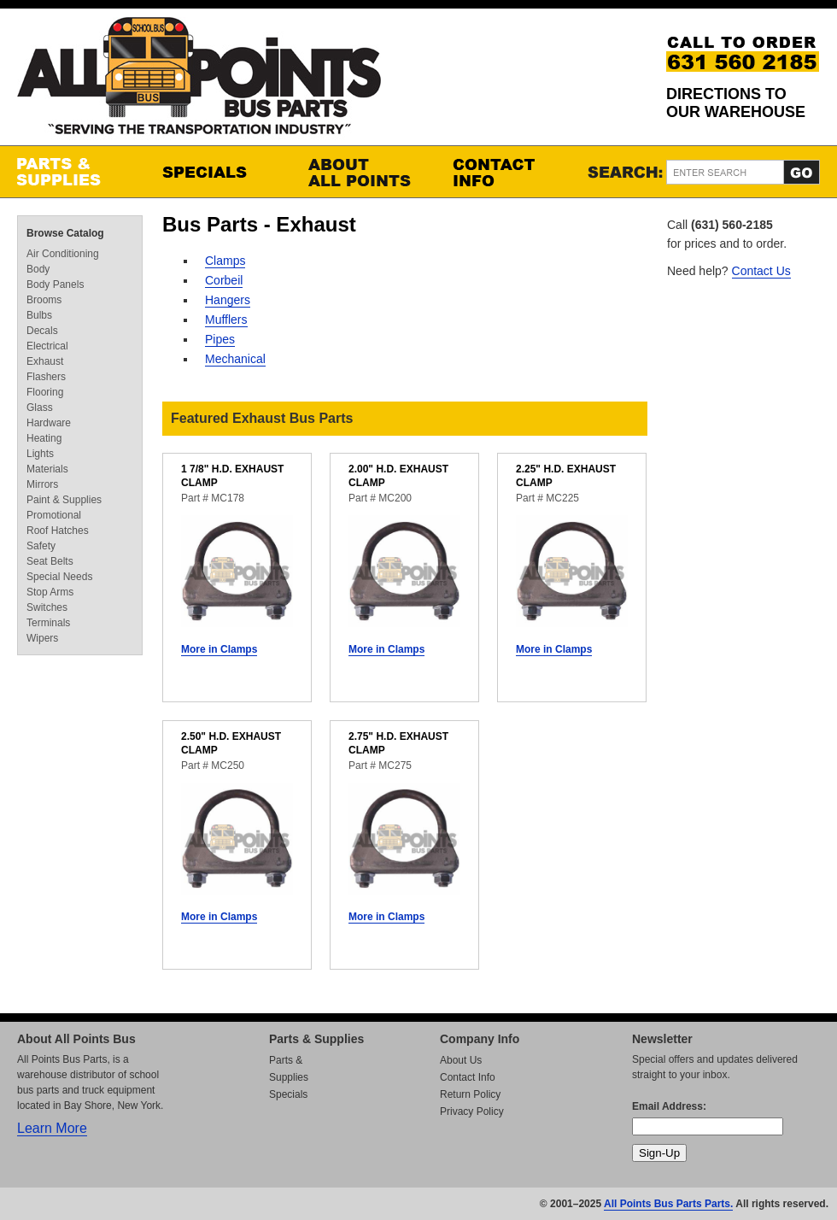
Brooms (43, 300)
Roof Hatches (57, 531)
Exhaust (44, 361)
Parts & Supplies (72, 171)
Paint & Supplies (64, 500)
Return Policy (470, 1094)
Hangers (227, 300)
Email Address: (669, 1106)
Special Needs (59, 577)
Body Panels (55, 284)
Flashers (46, 377)
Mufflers (226, 319)
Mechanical (235, 359)
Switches (46, 607)
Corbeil (224, 280)
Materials (47, 469)
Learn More (52, 1128)
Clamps (225, 260)
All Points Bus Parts (199, 80)
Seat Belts (49, 561)
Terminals (48, 623)
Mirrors (42, 484)
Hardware (48, 423)
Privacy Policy (472, 1111)
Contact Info (508, 171)
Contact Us (761, 271)
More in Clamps (219, 649)
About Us (461, 1060)
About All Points (362, 171)
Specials (217, 171)
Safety (41, 546)
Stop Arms (49, 592)
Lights (40, 454)
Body (38, 269)
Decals (42, 331)
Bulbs (39, 315)
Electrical (47, 346)
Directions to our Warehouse (735, 102)
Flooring (44, 392)
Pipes (220, 339)
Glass (39, 408)
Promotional (53, 515)
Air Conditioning (62, 254)
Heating (43, 438)
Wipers (42, 638)
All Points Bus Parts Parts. (668, 1204)
